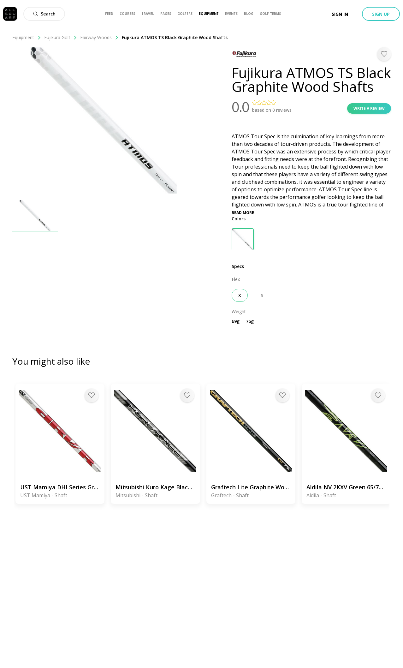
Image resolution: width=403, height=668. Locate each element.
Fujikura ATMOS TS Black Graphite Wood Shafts (175, 37)
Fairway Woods (99, 37)
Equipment (26, 37)
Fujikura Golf (60, 37)
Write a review (369, 108)
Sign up (381, 14)
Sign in (340, 14)
